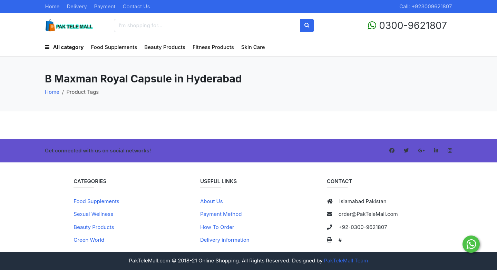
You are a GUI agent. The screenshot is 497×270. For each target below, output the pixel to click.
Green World (89, 240)
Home (52, 6)
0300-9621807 (407, 25)
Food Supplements (114, 47)
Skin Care (253, 47)
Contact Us (136, 6)
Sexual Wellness (93, 214)
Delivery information (225, 240)
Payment (105, 6)
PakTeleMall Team (346, 260)
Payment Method (221, 214)
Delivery (77, 6)
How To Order (217, 227)
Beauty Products (164, 47)
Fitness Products (213, 47)
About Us (211, 201)
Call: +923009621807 (425, 6)
